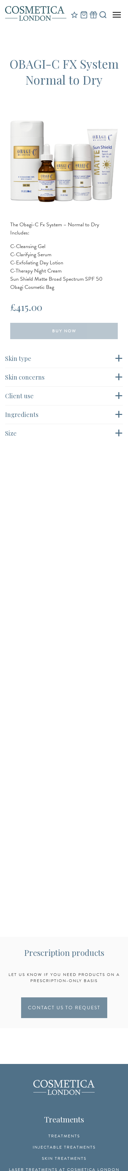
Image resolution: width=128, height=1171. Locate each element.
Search (103, 14)
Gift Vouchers (93, 14)
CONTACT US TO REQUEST (64, 1007)
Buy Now (64, 331)
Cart (84, 14)
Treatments (64, 1136)
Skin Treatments (64, 1158)
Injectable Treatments (64, 1147)
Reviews (74, 14)
